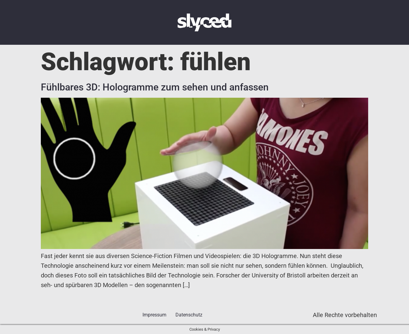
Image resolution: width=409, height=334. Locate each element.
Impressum (154, 315)
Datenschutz (188, 315)
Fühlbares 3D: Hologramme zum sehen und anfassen (155, 87)
